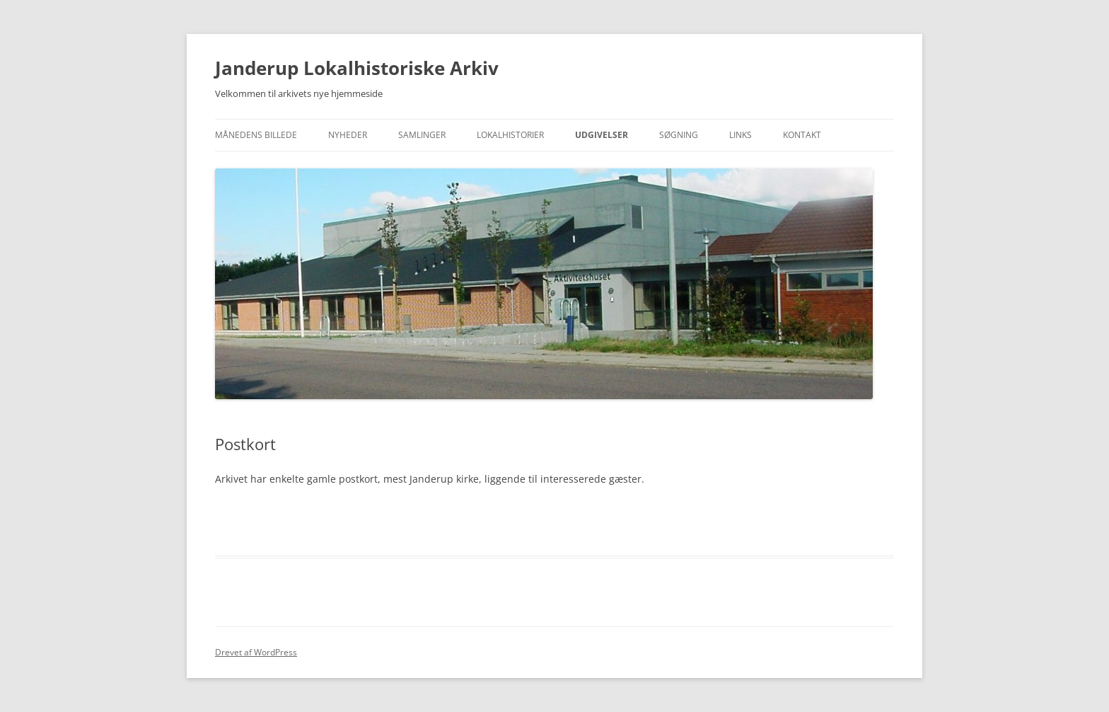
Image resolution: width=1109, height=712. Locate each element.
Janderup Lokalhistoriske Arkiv (357, 68)
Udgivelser (601, 135)
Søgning (678, 135)
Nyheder (347, 135)
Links (740, 135)
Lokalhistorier (510, 135)
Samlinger (422, 135)
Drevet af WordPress (256, 652)
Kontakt (802, 135)
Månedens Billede (256, 135)
